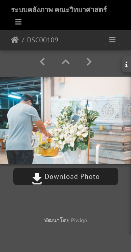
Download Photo (65, 176)
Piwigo (79, 220)
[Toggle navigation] (18, 22)
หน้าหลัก (15, 40)
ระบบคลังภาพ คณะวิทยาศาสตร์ (59, 9)
